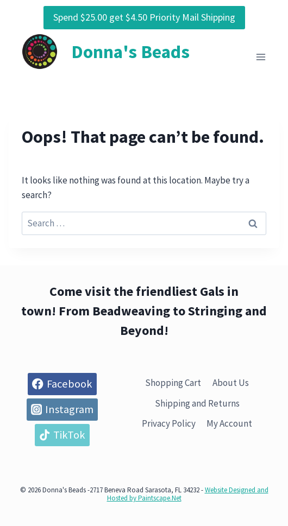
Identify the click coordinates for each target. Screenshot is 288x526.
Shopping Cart (173, 383)
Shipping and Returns (197, 403)
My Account (229, 423)
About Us (230, 383)
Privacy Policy (169, 423)
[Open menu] (261, 57)
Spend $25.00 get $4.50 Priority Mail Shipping (144, 17)
